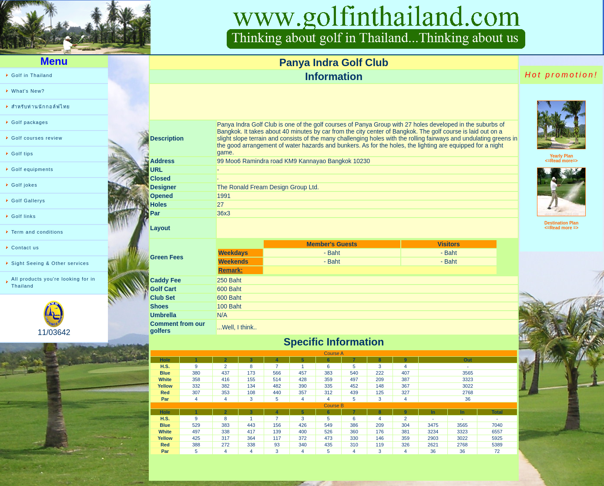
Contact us (25, 247)
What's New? (28, 91)
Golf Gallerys (28, 200)
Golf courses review (37, 138)
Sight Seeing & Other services (50, 263)
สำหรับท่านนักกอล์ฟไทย (40, 106)
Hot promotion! (561, 74)
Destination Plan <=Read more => (561, 225)
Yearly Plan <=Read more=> (561, 158)
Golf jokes (24, 185)
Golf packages (29, 122)
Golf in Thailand (31, 75)
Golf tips (22, 153)
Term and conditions (37, 232)
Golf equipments (32, 169)
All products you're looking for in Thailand (53, 282)
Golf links (23, 216)
